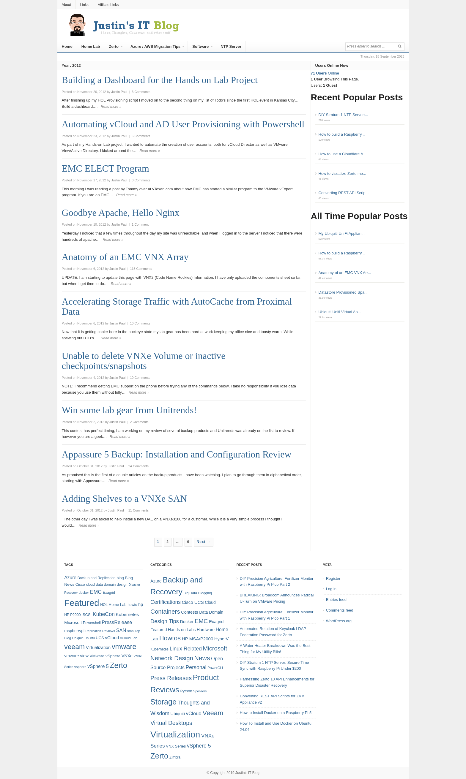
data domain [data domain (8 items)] (106, 584)
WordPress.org (339, 621)
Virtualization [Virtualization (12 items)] (98, 647)
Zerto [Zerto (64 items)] (118, 665)
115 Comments (141, 268)
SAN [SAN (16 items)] (121, 630)
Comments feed (339, 610)
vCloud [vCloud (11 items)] (193, 713)
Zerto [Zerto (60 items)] (159, 756)
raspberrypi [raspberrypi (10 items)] (74, 630)
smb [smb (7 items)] (130, 631)
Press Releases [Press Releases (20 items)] (171, 678)
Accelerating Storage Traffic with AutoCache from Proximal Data (177, 306)
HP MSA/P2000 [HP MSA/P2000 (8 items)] (197, 638)
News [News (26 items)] (202, 658)
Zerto (114, 46)
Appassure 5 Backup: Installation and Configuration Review (177, 454)
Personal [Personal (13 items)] (196, 667)
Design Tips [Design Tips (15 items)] (164, 621)
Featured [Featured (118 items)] (81, 603)
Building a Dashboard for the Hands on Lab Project (160, 80)
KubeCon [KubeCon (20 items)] (104, 614)
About (66, 5)
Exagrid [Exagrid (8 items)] (109, 592)
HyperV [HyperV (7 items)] (221, 638)
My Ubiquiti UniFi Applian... (342, 233)
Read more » (111, 106)
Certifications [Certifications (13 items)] (165, 602)
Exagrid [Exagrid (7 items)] (216, 621)
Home (67, 46)
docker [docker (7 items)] (84, 592)
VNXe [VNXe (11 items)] (127, 655)
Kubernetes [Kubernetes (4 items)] (159, 649)
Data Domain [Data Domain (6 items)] (211, 612)
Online (325, 73)
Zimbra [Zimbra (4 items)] (174, 757)
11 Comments (138, 510)
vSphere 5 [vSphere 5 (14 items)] (97, 666)
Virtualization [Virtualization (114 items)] (175, 734)
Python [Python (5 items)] (186, 691)
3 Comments (141, 92)
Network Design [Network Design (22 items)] (171, 658)
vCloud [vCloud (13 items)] (112, 637)
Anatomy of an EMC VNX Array (125, 256)
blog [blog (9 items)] (120, 578)
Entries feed (336, 599)
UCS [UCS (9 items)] (100, 638)
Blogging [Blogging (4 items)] (205, 593)
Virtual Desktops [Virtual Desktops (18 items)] (171, 723)
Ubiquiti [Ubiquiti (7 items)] (78, 638)
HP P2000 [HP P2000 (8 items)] (72, 615)
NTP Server (231, 46)
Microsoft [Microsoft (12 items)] (73, 622)
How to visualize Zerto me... (342, 173)
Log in (331, 589)
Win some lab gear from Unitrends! (129, 410)
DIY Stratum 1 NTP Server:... (343, 115)
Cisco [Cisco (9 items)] (80, 584)
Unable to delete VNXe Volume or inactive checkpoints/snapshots (144, 360)
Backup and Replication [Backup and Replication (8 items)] (97, 578)
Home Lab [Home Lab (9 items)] (118, 604)
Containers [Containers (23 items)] (165, 611)
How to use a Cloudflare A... (342, 154)
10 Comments (140, 323)
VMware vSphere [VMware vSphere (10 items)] (105, 656)
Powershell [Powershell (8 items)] (92, 623)
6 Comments (141, 136)
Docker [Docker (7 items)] (186, 621)
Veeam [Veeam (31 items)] (212, 713)
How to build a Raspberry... (342, 134)
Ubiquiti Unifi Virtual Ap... (340, 312)
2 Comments (139, 422)
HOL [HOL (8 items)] (104, 605)
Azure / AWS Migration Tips (155, 46)
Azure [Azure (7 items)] (156, 581)
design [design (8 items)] (122, 584)
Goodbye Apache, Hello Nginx (121, 212)
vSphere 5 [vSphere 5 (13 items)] (199, 746)
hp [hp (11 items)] (140, 604)
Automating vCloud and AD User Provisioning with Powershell (183, 124)
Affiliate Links (108, 5)
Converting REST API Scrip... (344, 193)
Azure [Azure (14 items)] (70, 577)
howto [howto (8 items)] (132, 605)
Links (84, 5)
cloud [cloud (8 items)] (90, 584)
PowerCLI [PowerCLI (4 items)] (215, 668)
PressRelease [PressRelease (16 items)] (117, 622)
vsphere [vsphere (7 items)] (80, 667)
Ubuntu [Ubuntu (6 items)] (89, 638)
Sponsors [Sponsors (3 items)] (200, 691)
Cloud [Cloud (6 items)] (210, 602)
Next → (204, 542)
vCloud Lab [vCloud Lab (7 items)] (128, 638)
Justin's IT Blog (247, 773)
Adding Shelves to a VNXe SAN (124, 498)
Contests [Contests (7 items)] (189, 612)
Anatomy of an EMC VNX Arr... (345, 272)
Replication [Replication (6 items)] (93, 631)
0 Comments (141, 180)
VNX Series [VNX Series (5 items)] (176, 746)
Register (333, 578)
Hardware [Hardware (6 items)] (206, 629)
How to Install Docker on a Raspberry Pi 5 (275, 712)
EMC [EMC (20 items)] (96, 592)
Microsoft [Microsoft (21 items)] (215, 648)
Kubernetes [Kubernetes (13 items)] (127, 614)
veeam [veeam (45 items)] (74, 646)
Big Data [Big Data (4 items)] (190, 593)
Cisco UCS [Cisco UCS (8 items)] (193, 602)
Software (200, 46)
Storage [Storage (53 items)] (163, 702)
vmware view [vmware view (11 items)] (76, 655)
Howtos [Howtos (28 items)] (170, 638)
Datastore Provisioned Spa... (343, 292)
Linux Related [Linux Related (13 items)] (186, 649)
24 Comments (138, 466)
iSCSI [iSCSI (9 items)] (87, 614)
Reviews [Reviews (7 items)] (108, 631)
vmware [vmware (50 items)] (124, 646)
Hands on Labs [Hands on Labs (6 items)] (182, 629)
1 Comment (140, 224)
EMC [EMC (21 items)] (201, 621)
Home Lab (90, 46)
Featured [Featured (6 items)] (158, 629)
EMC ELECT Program (105, 168)
